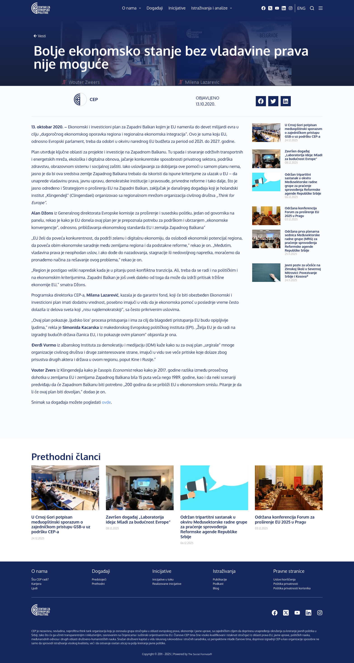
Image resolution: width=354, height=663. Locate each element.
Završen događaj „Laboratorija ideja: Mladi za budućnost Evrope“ (303, 155)
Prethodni (98, 583)
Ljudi (34, 588)
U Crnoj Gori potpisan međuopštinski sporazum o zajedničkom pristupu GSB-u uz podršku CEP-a (303, 130)
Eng (301, 8)
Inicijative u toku (163, 579)
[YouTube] (277, 8)
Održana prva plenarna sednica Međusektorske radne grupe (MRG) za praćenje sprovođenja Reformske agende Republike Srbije (302, 240)
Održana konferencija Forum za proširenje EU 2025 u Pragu (302, 212)
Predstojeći (99, 579)
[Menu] (321, 8)
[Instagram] (291, 8)
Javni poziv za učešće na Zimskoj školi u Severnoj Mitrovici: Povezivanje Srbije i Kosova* (303, 270)
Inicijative (177, 7)
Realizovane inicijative (166, 583)
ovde (106, 402)
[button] (261, 101)
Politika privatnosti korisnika (292, 588)
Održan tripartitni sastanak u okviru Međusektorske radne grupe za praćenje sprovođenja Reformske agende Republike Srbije (303, 183)
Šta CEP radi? (40, 579)
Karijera (36, 583)
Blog (216, 588)
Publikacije (220, 579)
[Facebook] (263, 8)
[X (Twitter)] (270, 8)
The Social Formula (198, 654)
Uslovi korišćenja (284, 579)
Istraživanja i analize (212, 8)
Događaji (155, 7)
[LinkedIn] (284, 8)
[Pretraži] (312, 8)
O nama (132, 8)
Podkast (218, 583)
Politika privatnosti (285, 583)
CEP (94, 99)
